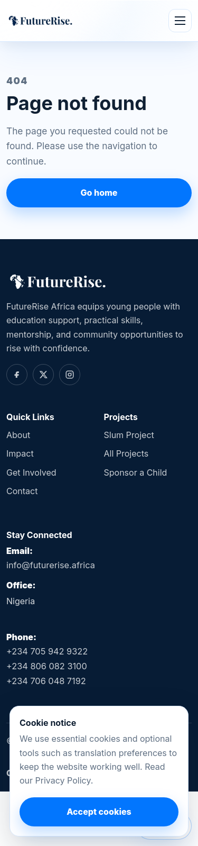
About (18, 435)
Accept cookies (99, 811)
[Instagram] (69, 374)
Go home (99, 192)
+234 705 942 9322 (47, 651)
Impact (20, 453)
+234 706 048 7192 (46, 681)
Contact (21, 491)
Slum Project (129, 435)
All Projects (126, 453)
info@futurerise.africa (50, 565)
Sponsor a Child (135, 472)
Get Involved (31, 472)
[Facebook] (16, 374)
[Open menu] (180, 20)
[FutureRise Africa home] (39, 20)
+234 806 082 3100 (46, 666)
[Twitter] (43, 374)
